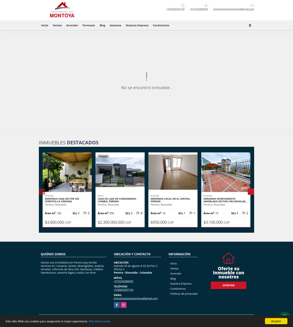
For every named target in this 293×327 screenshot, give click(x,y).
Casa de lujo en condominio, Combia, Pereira (117, 200)
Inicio (44, 25)
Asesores (115, 25)
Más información (99, 321)
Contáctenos (161, 25)
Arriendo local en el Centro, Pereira (170, 200)
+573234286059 (199, 9)
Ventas (57, 25)
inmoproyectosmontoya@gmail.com (136, 298)
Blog (102, 25)
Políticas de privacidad (184, 293)
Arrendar (72, 25)
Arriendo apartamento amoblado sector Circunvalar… (225, 200)
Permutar (89, 25)
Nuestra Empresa (137, 25)
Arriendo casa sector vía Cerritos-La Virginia (62, 200)
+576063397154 (175, 9)
